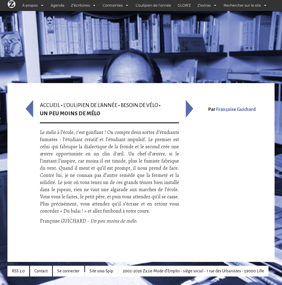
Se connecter (68, 271)
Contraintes (113, 5)
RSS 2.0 (18, 271)
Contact (41, 271)
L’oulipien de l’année (153, 5)
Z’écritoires (80, 5)
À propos (30, 5)
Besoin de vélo (139, 105)
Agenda (57, 5)
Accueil (50, 105)
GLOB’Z (184, 5)
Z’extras (204, 5)
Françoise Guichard (236, 109)
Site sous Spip (101, 271)
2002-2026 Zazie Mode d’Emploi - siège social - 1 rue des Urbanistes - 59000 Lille (193, 271)
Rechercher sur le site (242, 5)
